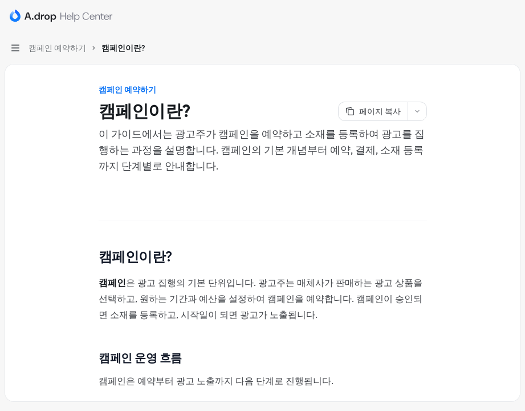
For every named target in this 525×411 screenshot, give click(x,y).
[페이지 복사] (373, 111)
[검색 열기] (488, 16)
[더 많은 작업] (510, 16)
